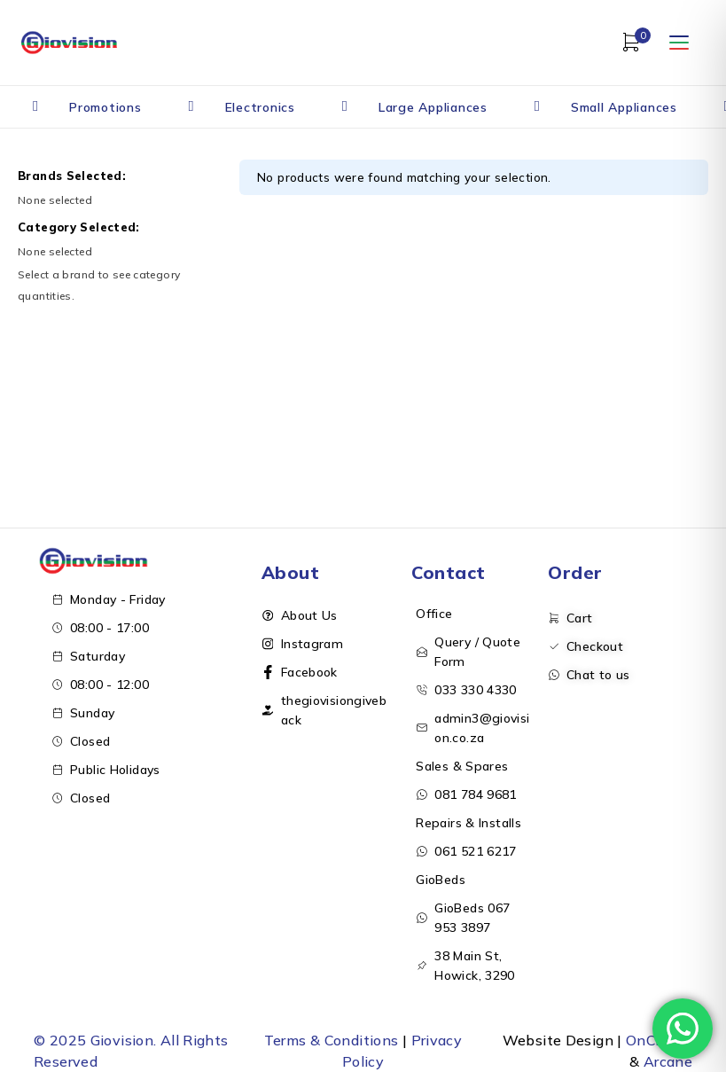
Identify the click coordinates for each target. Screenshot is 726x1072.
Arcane (668, 1061)
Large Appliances (433, 107)
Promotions (105, 107)
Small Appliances (624, 107)
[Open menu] (679, 42)
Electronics (260, 107)
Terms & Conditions (331, 1040)
